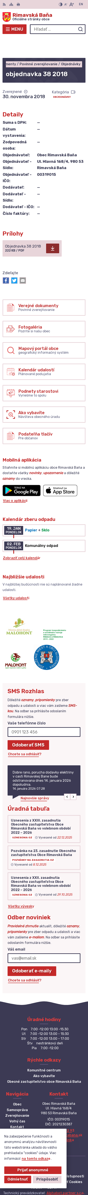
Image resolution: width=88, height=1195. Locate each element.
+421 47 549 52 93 (58, 1110)
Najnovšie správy (35, 778)
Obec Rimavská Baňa (57, 1178)
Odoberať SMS (28, 724)
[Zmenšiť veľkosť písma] (65, 4)
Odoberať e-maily (32, 950)
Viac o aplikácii (15, 480)
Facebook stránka (59, 1119)
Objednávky (62, 76)
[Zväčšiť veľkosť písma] (71, 4)
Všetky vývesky (21, 886)
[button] (67, 776)
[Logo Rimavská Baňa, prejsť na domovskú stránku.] (44, 17)
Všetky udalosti (16, 577)
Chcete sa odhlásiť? (24, 734)
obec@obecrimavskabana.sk (58, 1115)
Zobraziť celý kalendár (21, 537)
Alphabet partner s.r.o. (65, 1173)
